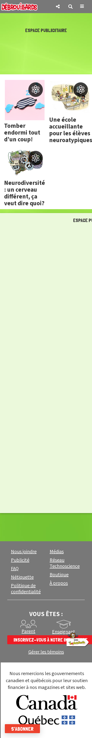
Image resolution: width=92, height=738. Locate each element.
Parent (28, 631)
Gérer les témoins (46, 652)
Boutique (59, 574)
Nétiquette (22, 577)
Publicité (20, 560)
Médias (57, 551)
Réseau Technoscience (65, 563)
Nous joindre (24, 551)
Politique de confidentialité (26, 588)
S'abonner (22, 729)
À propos (59, 583)
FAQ (15, 568)
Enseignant (63, 631)
